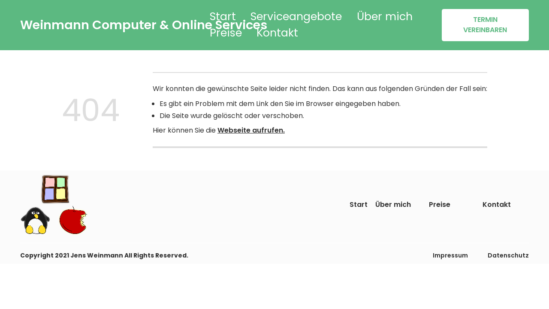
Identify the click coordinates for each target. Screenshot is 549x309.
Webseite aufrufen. (251, 130)
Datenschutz (508, 255)
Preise (226, 32)
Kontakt (277, 32)
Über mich (385, 16)
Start (223, 16)
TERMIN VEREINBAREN (485, 25)
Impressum (450, 255)
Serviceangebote (296, 16)
